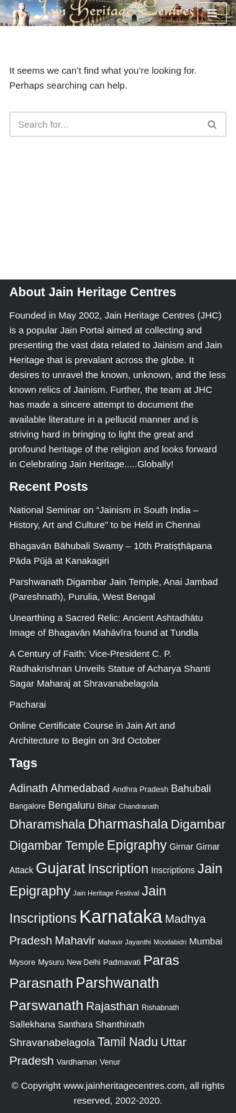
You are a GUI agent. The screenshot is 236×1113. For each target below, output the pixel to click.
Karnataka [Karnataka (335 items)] (121, 916)
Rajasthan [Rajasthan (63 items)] (112, 1006)
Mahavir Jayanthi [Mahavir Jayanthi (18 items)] (124, 942)
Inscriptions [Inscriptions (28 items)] (173, 870)
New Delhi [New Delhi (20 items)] (83, 962)
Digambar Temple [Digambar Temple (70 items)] (56, 845)
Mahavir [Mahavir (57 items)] (75, 940)
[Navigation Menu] (212, 13)
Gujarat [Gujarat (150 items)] (61, 868)
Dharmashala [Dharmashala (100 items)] (128, 824)
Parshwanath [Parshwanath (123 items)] (117, 983)
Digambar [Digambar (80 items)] (198, 824)
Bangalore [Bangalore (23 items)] (27, 806)
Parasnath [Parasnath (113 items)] (41, 983)
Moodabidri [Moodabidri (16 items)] (170, 942)
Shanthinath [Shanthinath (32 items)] (119, 1024)
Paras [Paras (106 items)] (161, 960)
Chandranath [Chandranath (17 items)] (138, 806)
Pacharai (27, 704)
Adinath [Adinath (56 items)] (28, 787)
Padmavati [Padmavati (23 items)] (122, 962)
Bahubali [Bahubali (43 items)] (191, 788)
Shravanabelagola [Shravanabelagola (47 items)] (52, 1043)
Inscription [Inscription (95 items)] (118, 868)
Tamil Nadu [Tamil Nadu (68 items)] (128, 1042)
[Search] (104, 124)
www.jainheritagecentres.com (123, 1085)
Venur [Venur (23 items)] (109, 1062)
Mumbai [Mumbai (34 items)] (205, 941)
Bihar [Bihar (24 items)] (107, 806)
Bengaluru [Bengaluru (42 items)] (71, 805)
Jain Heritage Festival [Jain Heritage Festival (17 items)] (106, 893)
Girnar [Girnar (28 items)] (182, 846)
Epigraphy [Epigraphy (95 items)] (136, 845)
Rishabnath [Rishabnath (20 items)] (160, 1007)
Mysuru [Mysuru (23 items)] (51, 962)
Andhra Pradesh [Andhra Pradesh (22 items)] (140, 789)
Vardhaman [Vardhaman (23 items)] (77, 1062)
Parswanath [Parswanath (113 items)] (46, 1005)
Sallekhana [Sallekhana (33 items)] (32, 1024)
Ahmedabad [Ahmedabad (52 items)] (79, 788)
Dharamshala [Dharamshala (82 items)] (47, 824)
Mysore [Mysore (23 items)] (22, 962)
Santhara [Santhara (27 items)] (75, 1024)
